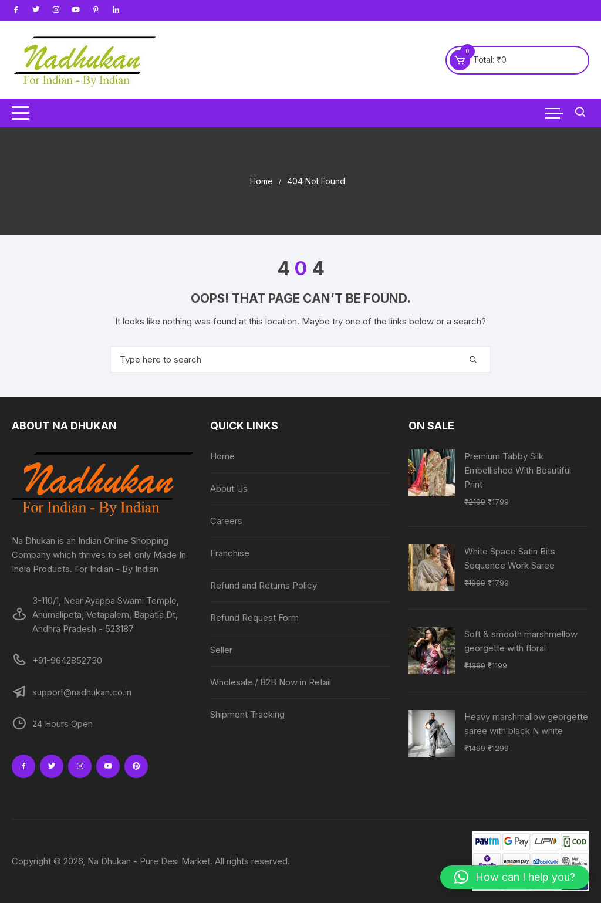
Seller (221, 649)
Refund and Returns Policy (263, 585)
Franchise (229, 553)
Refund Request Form (254, 617)
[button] (514, 877)
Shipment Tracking (247, 714)
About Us (229, 488)
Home (222, 456)
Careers (226, 520)
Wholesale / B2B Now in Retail (270, 682)
